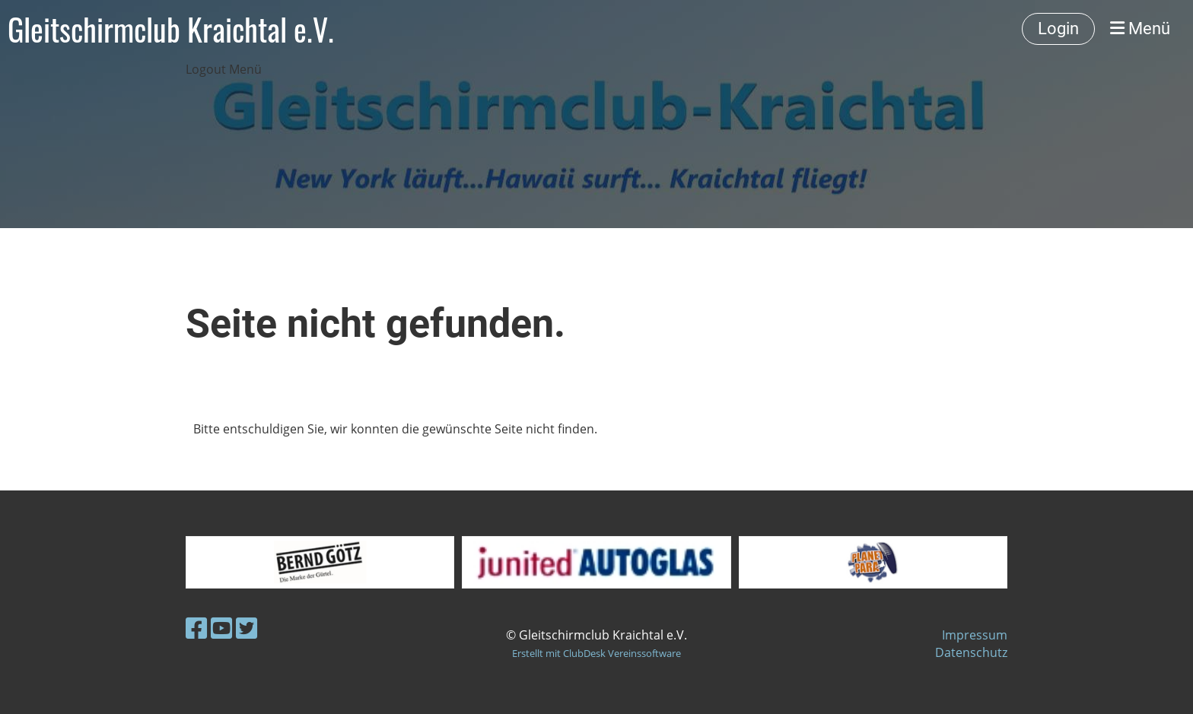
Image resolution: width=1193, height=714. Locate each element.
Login (1058, 28)
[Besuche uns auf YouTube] (221, 627)
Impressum (974, 635)
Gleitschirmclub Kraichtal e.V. (171, 29)
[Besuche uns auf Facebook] (196, 627)
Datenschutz (971, 652)
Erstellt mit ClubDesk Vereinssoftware (596, 653)
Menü (1140, 28)
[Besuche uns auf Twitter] (246, 627)
